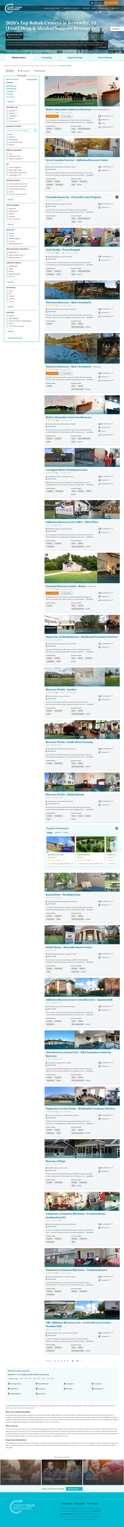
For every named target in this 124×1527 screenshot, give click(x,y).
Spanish (12, 316)
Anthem (11, 145)
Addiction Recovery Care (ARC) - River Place (72, 522)
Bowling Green (11, 86)
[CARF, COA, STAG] (112, 1223)
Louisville (9, 94)
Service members (15, 219)
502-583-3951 (52, 169)
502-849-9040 (52, 1065)
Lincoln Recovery (83, 855)
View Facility (67, 116)
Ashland (69, 1389)
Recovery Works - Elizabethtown (65, 794)
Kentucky (17, 1374)
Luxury (11, 192)
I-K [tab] (30, 1378)
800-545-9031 (52, 646)
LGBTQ (11, 214)
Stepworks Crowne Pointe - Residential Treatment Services (80, 1108)
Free (10, 154)
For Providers (92, 1503)
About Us (115, 8)
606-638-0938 (52, 531)
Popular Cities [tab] (13, 1379)
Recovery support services (18, 194)
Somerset (9, 99)
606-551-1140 (52, 1170)
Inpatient (12, 111)
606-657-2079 (52, 699)
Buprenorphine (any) (16, 255)
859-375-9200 (52, 956)
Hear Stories (98, 3)
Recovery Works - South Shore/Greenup (69, 742)
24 (72, 1361)
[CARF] (112, 643)
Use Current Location (15, 37)
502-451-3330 (52, 259)
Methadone (13, 252)
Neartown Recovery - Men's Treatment (68, 302)
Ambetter (12, 137)
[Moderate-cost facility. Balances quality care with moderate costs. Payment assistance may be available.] (48, 797)
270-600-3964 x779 (53, 804)
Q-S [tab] (43, 1378)
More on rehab (66, 66)
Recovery (86, 8)
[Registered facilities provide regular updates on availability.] (113, 126)
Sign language (14, 318)
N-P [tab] (39, 1378)
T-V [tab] (48, 1378)
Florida (65, 832)
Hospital (12, 113)
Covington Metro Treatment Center (67, 469)
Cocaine (11, 241)
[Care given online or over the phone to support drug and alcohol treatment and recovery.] (19, 120)
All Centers (10, 71)
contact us (81, 1445)
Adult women (13, 211)
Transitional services (16, 197)
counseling (26, 1408)
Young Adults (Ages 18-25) (18, 173)
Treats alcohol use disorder (18, 184)
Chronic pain (13, 279)
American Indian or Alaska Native (20, 321)
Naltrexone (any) (14, 258)
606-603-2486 (52, 1226)
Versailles (41, 1394)
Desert (11, 301)
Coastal (11, 296)
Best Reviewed (40, 71)
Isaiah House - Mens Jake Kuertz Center (69, 947)
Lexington (9, 91)
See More (79, 132)
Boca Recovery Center (56, 855)
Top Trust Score (25, 71)
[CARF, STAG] (112, 203)
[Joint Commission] (112, 115)
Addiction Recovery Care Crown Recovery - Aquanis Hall (79, 999)
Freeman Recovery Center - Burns (66, 586)
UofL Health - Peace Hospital (63, 249)
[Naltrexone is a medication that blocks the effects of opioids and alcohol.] (21, 257)
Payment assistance (15, 159)
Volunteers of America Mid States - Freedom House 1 (76, 1270)
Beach (11, 291)
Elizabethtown (11, 89)
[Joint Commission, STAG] (112, 166)
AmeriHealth (13, 140)
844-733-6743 (52, 479)
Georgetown (98, 1389)
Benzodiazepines (15, 239)
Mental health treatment (17, 189)
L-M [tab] (34, 1378)
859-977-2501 (52, 206)
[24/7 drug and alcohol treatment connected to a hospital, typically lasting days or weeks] (16, 113)
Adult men (12, 209)
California (57, 832)
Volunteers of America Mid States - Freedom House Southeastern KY (75, 1215)
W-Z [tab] (52, 1378)
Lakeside (12, 304)
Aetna (11, 134)
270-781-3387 (52, 904)
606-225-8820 (52, 1335)
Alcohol (11, 236)
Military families (14, 222)
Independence (15, 1394)
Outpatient (12, 116)
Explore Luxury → (74, 1489)
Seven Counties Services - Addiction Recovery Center (77, 160)
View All (10, 102)
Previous (49, 1361)
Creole (11, 329)
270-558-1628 (52, 312)
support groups (14, 1408)
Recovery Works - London (61, 689)
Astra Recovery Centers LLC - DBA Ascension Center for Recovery (78, 1054)
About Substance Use (100, 8)
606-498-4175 (52, 751)
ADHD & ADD (13, 266)
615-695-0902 (53, 593)
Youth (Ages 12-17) (15, 175)
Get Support (79, 1503)
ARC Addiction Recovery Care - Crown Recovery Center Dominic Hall (78, 1324)
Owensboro (10, 97)
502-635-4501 (52, 1279)
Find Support (112, 3)
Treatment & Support (71, 8)
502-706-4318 (53, 116)
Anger (11, 269)
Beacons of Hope (56, 1161)
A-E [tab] (21, 1378)
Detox (11, 118)
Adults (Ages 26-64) (15, 170)
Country (11, 299)
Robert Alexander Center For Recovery (68, 109)
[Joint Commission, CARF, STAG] (112, 1167)
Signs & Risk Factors (51, 8)
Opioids (11, 233)
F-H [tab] (26, 1378)
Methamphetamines (16, 244)
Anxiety (11, 271)
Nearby (49, 832)
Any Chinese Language (16, 326)
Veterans (12, 216)
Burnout (12, 277)
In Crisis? (116, 29)
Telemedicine (13, 121)
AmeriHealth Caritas (16, 142)
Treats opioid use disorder (18, 186)
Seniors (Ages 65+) (15, 167)
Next (77, 1361)
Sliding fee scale (14, 156)
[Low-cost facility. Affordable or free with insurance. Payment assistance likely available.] (48, 163)
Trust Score (100, 1419)
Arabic (11, 324)
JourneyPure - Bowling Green (63, 894)
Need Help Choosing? (15, 338)
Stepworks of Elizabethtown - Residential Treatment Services (82, 636)
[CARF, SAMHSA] (112, 476)
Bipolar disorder (14, 274)
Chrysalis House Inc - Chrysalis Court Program (73, 197)
